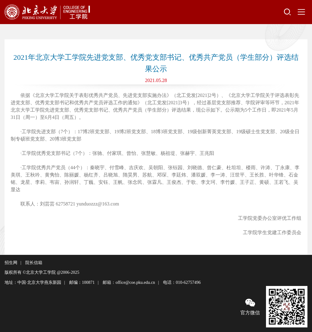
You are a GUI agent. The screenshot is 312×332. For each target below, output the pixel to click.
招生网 (11, 262)
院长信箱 (33, 262)
